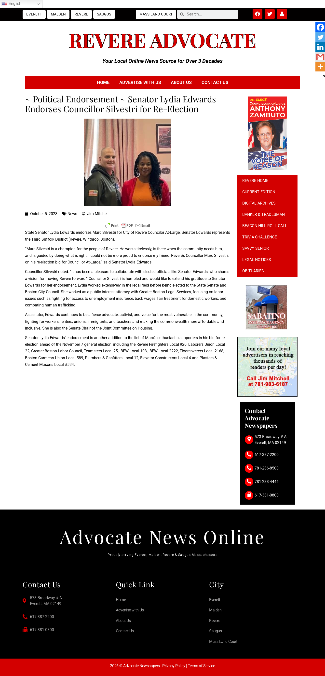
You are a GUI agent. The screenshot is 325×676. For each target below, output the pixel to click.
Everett (34, 14)
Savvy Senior (255, 248)
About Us (181, 82)
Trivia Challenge (259, 237)
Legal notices (256, 259)
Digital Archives (259, 203)
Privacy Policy (173, 665)
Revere (81, 14)
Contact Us (215, 82)
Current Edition (258, 192)
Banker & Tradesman (263, 214)
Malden (58, 14)
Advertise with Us (140, 82)
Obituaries (253, 271)
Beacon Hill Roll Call (264, 225)
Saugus (104, 14)
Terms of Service (201, 665)
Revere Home (255, 180)
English (11, 4)
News (72, 213)
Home (103, 82)
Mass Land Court (156, 14)
